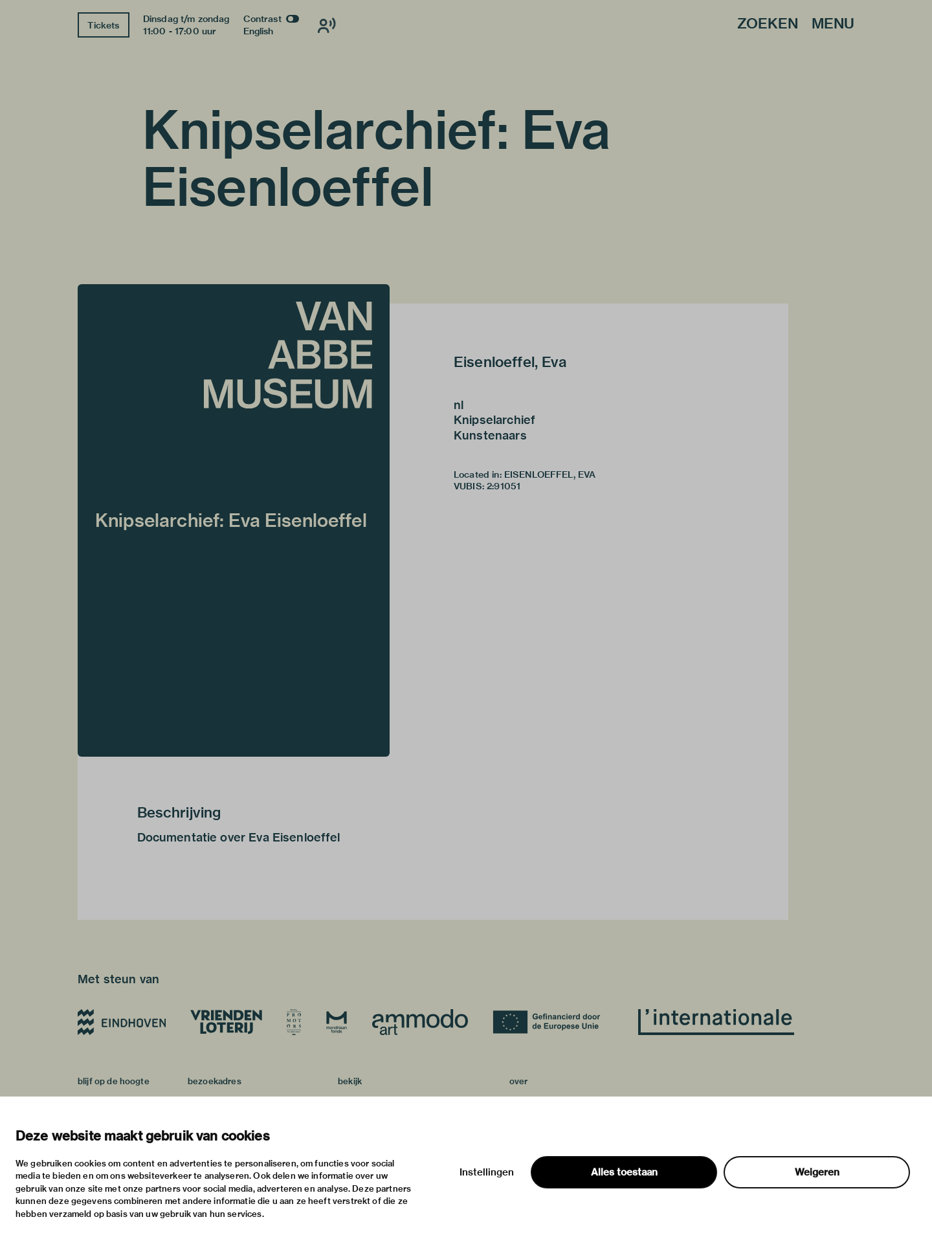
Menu (833, 24)
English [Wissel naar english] (258, 31)
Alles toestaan (624, 1172)
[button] (234, 520)
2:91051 (503, 486)
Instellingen (487, 1172)
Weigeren (817, 1172)
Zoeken (767, 24)
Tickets (103, 25)
